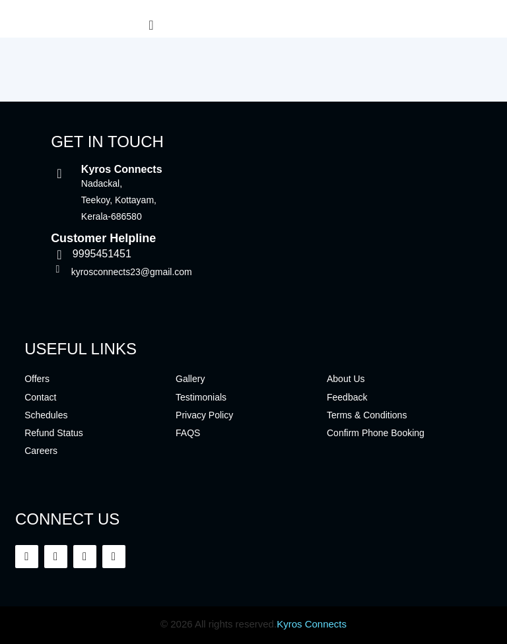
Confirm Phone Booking (375, 433)
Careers (40, 450)
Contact (40, 397)
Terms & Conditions (367, 415)
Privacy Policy (204, 415)
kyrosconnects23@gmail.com (131, 272)
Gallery (190, 378)
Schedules (45, 415)
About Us (346, 378)
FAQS (188, 433)
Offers (37, 378)
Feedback (347, 397)
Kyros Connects (312, 623)
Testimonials (201, 397)
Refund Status (53, 433)
